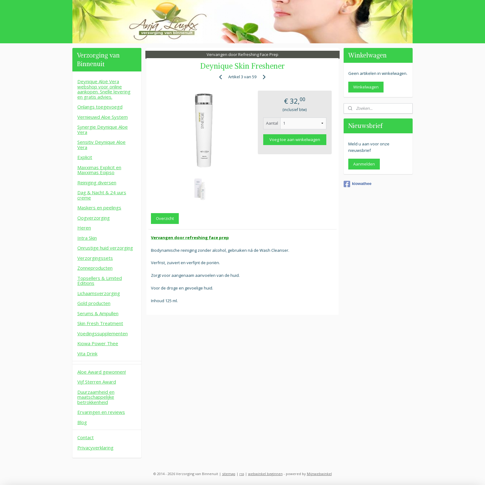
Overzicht (165, 218)
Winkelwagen (366, 87)
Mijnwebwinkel (319, 473)
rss (241, 473)
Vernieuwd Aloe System (102, 117)
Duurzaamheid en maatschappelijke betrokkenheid (95, 397)
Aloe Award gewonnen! (101, 372)
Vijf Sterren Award (96, 382)
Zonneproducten (95, 268)
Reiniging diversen (96, 182)
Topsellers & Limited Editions (99, 280)
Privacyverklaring (95, 447)
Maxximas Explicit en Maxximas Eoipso (99, 170)
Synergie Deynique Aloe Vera (102, 129)
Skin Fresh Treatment (100, 323)
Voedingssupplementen (102, 333)
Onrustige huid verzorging (105, 248)
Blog (82, 422)
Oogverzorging (93, 218)
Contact (85, 437)
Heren (84, 228)
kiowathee (357, 184)
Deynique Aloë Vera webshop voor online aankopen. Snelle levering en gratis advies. (104, 89)
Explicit (84, 157)
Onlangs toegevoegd (99, 107)
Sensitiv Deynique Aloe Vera (101, 144)
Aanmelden (364, 164)
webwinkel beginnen (265, 473)
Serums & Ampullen (97, 313)
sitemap (228, 473)
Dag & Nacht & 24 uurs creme (101, 195)
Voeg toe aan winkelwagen (294, 139)
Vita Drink (87, 353)
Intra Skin (87, 238)
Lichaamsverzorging (98, 293)
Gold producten (93, 303)
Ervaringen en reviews (101, 412)
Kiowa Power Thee (97, 343)
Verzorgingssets (95, 258)
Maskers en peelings (99, 207)
